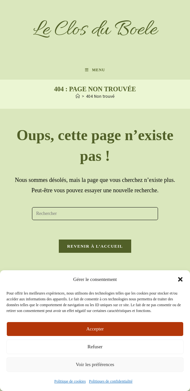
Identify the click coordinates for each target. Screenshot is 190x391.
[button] (180, 279)
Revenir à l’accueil (95, 246)
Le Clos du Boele (95, 30)
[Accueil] (78, 96)
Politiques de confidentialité (110, 381)
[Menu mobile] (95, 70)
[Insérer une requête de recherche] (95, 213)
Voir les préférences (95, 364)
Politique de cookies (70, 381)
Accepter (95, 328)
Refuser (95, 346)
